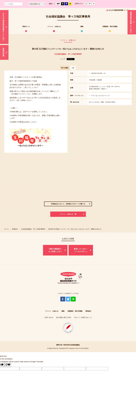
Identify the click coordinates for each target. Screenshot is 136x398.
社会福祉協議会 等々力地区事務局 (68, 54)
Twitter (68, 299)
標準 (58, 4)
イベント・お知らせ (54, 26)
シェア (62, 59)
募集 (81, 26)
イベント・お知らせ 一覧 (68, 214)
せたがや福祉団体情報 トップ (118, 10)
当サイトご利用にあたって (83, 317)
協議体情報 (4, 52)
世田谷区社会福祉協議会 (71, 345)
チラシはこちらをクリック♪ (100, 95)
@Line (73, 299)
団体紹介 (15, 229)
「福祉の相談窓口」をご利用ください (55, 250)
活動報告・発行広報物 (109, 26)
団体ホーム (26, 26)
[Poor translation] (7, 365)
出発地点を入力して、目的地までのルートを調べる (68, 204)
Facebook (62, 299)
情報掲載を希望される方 (132, 22)
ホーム (6, 229)
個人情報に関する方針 (63, 317)
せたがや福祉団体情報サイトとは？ (4, 27)
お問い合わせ (48, 317)
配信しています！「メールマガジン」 (80, 250)
